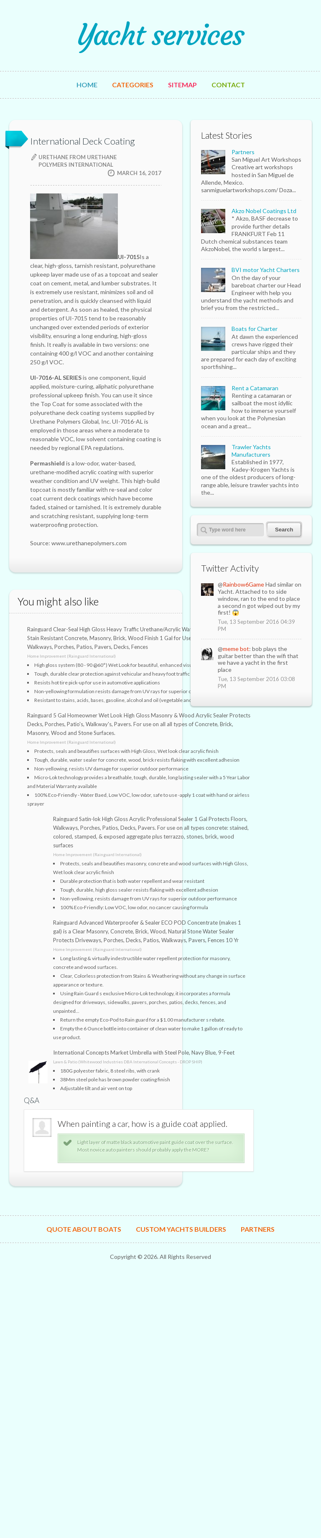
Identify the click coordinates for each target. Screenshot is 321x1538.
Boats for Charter (255, 328)
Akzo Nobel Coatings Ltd (264, 210)
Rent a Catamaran (255, 387)
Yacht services (160, 35)
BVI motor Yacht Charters (266, 269)
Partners (243, 151)
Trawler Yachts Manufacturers (251, 450)
